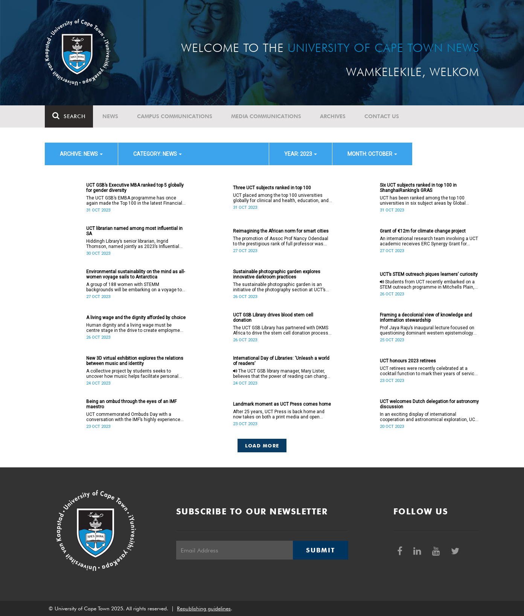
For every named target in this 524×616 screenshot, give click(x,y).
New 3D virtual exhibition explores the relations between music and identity (134, 361)
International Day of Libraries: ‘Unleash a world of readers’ (281, 361)
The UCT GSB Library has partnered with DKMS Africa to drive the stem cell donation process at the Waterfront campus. (280, 330)
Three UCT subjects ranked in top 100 (272, 187)
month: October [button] (372, 154)
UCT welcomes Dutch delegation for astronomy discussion (429, 404)
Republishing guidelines (204, 608)
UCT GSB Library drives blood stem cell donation (273, 317)
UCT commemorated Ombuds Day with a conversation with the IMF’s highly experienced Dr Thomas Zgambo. (134, 417)
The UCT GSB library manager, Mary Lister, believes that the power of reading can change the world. (281, 373)
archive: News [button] (81, 154)
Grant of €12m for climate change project (423, 231)
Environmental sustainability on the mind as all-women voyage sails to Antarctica (135, 274)
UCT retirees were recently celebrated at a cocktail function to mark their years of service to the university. (428, 371)
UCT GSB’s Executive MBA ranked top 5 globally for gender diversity (135, 188)
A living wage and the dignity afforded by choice (136, 317)
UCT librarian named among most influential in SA (134, 231)
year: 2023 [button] (300, 154)
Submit (320, 550)
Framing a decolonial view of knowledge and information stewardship (426, 317)
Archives (333, 116)
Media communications (266, 116)
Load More (262, 446)
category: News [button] (157, 154)
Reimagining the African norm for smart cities (281, 231)
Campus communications (174, 116)
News (110, 116)
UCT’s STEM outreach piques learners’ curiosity (429, 274)
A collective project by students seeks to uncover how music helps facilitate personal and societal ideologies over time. (132, 373)
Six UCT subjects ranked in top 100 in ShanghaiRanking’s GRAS (418, 188)
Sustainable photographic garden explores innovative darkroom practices (276, 274)
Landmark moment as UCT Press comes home (282, 404)
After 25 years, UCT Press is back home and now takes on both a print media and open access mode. (278, 414)
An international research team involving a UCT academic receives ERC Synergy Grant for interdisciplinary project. (429, 241)
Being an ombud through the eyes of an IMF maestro (131, 404)
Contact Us (381, 116)
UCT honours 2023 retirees (408, 361)
